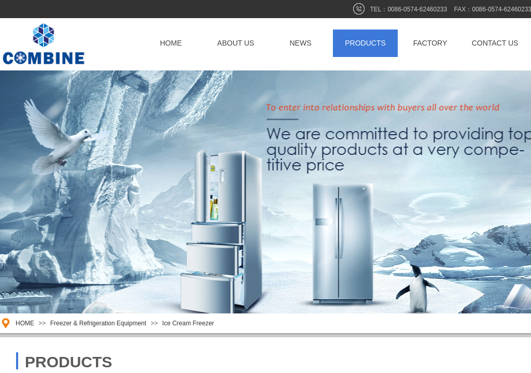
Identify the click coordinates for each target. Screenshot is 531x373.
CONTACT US (495, 43)
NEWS (301, 43)
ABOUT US (235, 43)
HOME (171, 43)
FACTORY (430, 43)
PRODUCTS (365, 43)
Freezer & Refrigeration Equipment (99, 323)
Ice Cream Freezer (188, 323)
